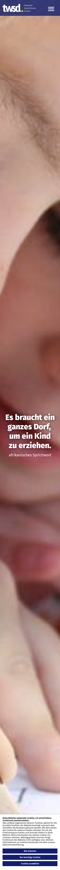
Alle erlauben (30, 851)
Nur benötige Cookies (30, 857)
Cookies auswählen (30, 863)
